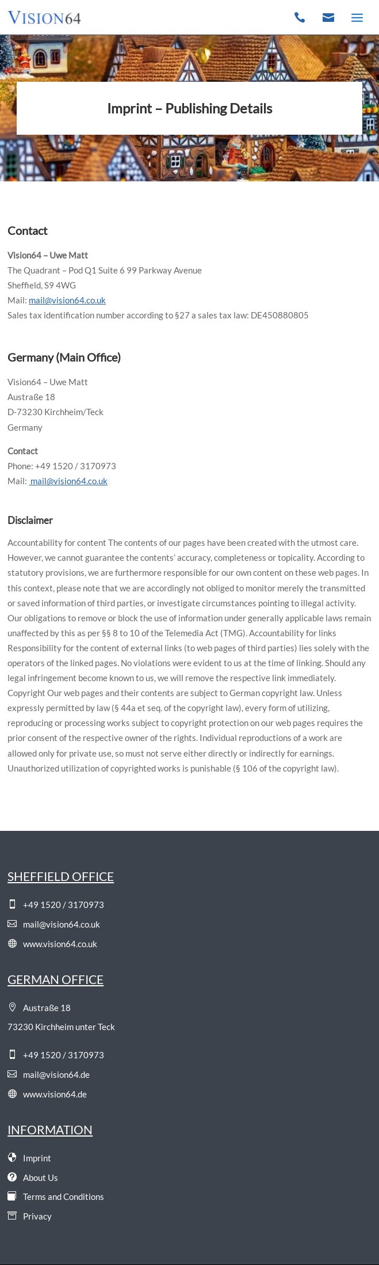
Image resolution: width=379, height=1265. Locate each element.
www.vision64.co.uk (52, 944)
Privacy (29, 1216)
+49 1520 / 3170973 (55, 904)
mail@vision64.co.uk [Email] (67, 300)
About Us (32, 1177)
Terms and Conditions (55, 1196)
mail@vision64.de (48, 1074)
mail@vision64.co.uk (53, 924)
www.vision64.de (47, 1094)
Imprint (29, 1158)
